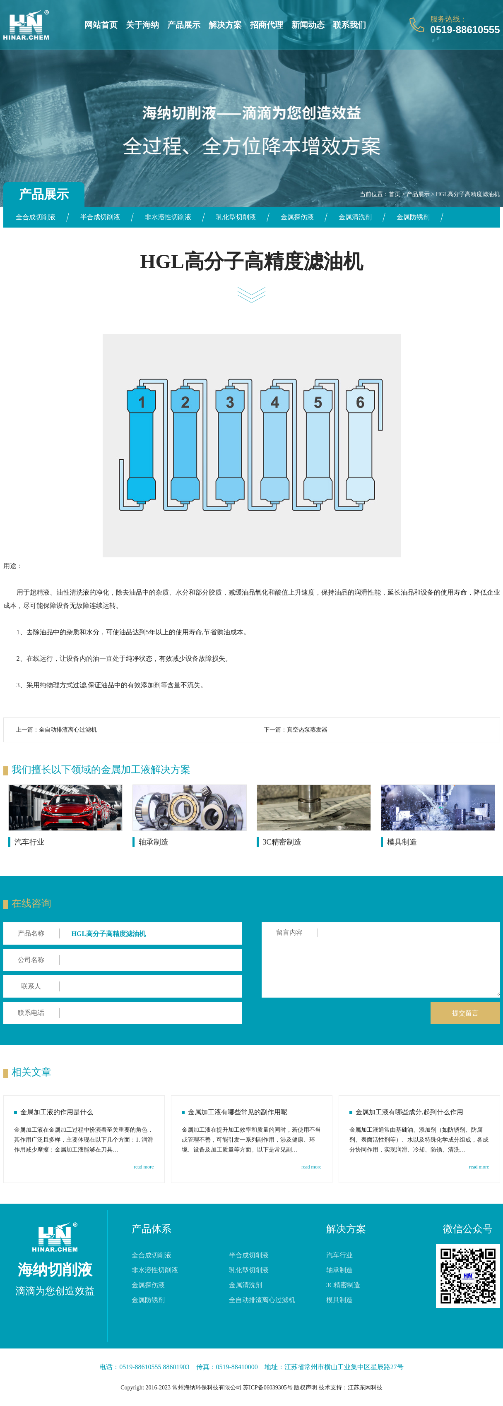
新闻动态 (308, 24)
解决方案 (225, 24)
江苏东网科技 (365, 1387)
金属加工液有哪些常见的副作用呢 (237, 1112)
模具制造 (402, 842)
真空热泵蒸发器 (307, 730)
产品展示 (183, 24)
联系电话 (31, 1012)
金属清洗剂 (355, 217)
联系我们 (349, 24)
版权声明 (305, 1387)
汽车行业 (29, 842)
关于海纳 (142, 24)
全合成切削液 (35, 217)
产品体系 (151, 1229)
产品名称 (31, 933)
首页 (394, 194)
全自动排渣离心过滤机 (68, 730)
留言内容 (289, 932)
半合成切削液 (100, 217)
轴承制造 (153, 842)
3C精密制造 (282, 842)
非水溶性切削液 (168, 217)
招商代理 (266, 24)
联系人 (31, 986)
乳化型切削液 (236, 217)
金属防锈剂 (413, 217)
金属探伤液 (297, 217)
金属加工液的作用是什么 (56, 1112)
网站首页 (101, 24)
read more (144, 1167)
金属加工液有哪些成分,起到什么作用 (409, 1112)
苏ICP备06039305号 (268, 1387)
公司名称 (31, 959)
